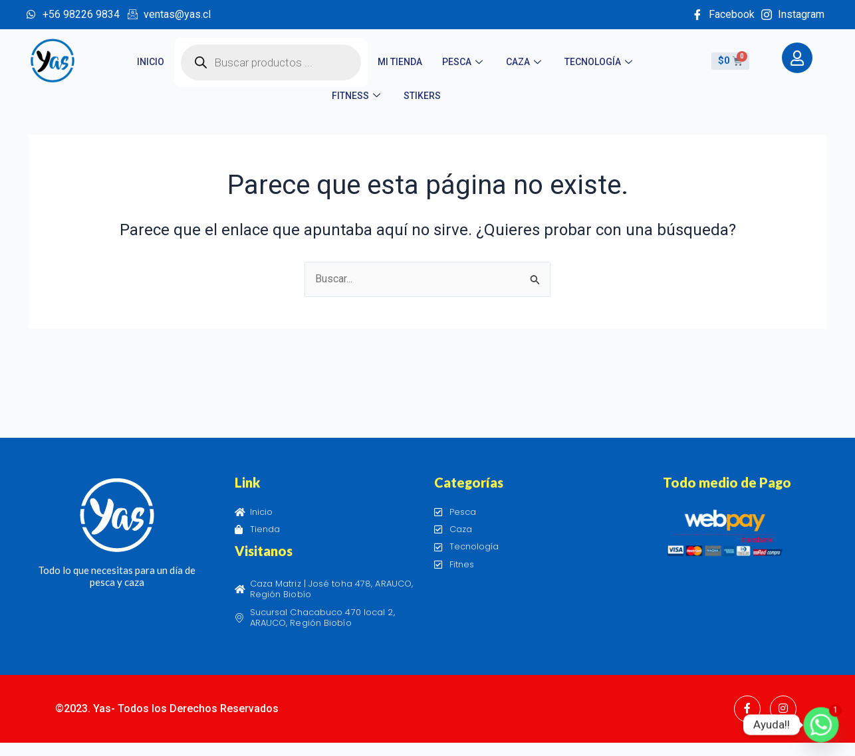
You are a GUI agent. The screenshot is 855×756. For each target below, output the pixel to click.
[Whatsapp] (821, 724)
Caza (525, 61)
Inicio (150, 61)
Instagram (792, 14)
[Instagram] (783, 709)
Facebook (723, 14)
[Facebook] (747, 709)
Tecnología (600, 61)
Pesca (464, 61)
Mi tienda (400, 61)
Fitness (358, 95)
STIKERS (422, 95)
